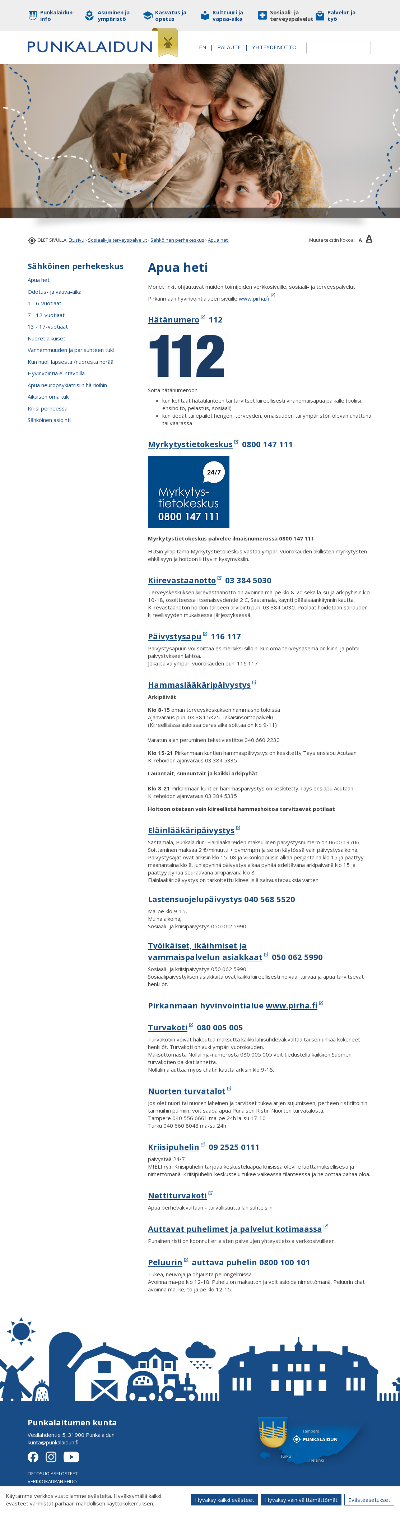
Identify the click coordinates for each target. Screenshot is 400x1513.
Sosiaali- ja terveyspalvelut (117, 240)
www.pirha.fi (254, 298)
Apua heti (218, 240)
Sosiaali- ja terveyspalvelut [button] (287, 15)
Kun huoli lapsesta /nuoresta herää (70, 361)
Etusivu (76, 240)
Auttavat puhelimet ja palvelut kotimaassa (235, 1228)
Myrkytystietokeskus (190, 443)
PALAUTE (271, 43)
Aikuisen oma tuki (49, 396)
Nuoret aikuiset (46, 338)
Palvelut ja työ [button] (341, 15)
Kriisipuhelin (173, 1146)
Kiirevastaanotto (182, 580)
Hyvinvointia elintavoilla (56, 373)
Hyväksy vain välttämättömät (301, 1499)
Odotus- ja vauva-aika (55, 291)
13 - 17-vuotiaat (48, 326)
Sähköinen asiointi (49, 419)
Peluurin (165, 1262)
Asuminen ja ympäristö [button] (114, 15)
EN (244, 43)
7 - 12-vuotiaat (46, 315)
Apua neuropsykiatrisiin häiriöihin (67, 385)
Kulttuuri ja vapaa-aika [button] (228, 15)
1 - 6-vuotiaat (44, 303)
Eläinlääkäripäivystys (191, 830)
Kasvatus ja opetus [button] (170, 15)
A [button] (360, 240)
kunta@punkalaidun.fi (53, 1442)
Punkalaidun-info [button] (57, 15)
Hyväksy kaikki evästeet (224, 1499)
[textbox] (330, 48)
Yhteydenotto (265, 50)
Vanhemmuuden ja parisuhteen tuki (71, 349)
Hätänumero (173, 319)
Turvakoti (167, 1027)
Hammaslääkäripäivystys (199, 684)
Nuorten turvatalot (186, 1090)
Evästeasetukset (369, 1499)
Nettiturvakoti (177, 1195)
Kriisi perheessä (48, 408)
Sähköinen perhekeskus (177, 240)
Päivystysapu (174, 636)
